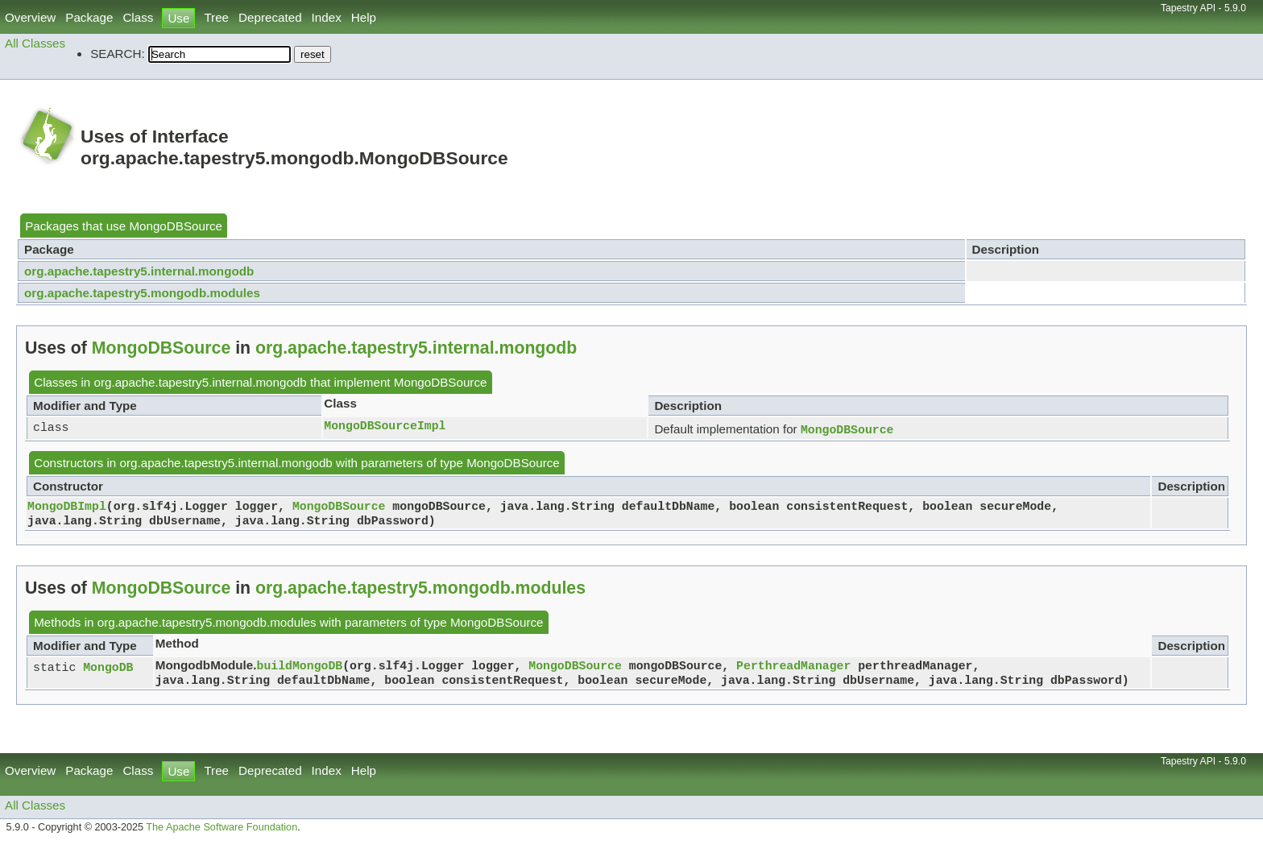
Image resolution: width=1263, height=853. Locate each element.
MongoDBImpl (66, 508)
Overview (30, 17)
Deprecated (270, 17)
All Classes (35, 43)
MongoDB (108, 673)
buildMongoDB (300, 671)
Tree (216, 17)
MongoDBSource (175, 226)
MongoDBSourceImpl (384, 426)
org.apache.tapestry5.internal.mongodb (139, 271)
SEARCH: (117, 53)
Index (327, 17)
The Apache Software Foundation (221, 835)
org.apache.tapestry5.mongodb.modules (142, 293)
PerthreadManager (793, 671)
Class (137, 17)
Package (89, 17)
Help (363, 17)
